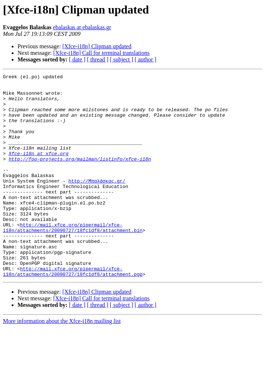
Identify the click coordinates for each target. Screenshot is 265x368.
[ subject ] (121, 59)
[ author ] (146, 59)
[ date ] (77, 59)
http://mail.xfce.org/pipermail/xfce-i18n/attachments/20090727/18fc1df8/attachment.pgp (72, 311)
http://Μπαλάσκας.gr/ (96, 202)
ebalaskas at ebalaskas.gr (82, 27)
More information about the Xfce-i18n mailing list (62, 361)
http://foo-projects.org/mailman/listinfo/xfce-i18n (80, 176)
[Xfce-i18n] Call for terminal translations (101, 53)
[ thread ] (97, 59)
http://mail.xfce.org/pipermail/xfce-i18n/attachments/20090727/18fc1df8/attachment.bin (72, 258)
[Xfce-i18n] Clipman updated (96, 46)
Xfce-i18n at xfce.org (39, 169)
